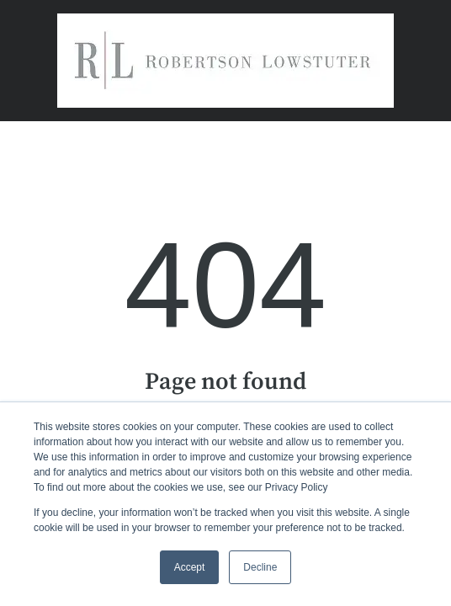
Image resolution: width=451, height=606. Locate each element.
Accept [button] (189, 567)
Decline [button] (260, 567)
